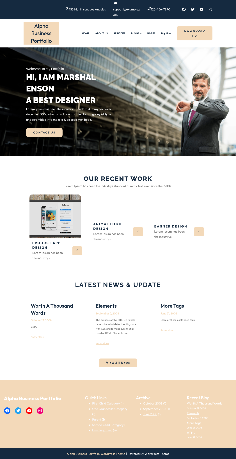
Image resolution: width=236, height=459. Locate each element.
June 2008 (150, 414)
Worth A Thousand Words (52, 309)
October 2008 (152, 403)
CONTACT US (44, 132)
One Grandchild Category (109, 409)
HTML (191, 432)
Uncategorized (102, 430)
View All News (118, 363)
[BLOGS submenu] (140, 33)
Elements (106, 306)
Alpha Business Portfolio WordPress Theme (96, 454)
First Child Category (106, 403)
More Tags (172, 306)
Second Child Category (108, 425)
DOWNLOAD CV (194, 33)
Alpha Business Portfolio (41, 33)
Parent (96, 419)
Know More (37, 336)
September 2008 (154, 409)
